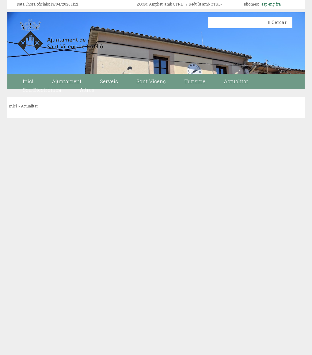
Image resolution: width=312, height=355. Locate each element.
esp (264, 4)
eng (271, 4)
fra (278, 4)
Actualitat (29, 105)
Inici (13, 105)
